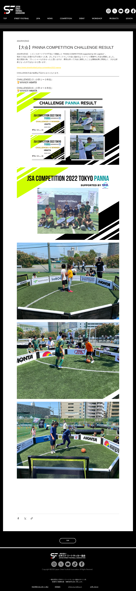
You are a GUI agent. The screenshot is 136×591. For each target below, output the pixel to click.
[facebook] (133, 11)
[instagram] (108, 11)
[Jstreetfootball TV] (68, 564)
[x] (114, 11)
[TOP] (67, 540)
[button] (38, 18)
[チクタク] (75, 564)
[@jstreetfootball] (54, 564)
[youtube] (120, 11)
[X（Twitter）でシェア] (25, 518)
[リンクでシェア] (31, 518)
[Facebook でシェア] (18, 518)
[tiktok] (127, 11)
